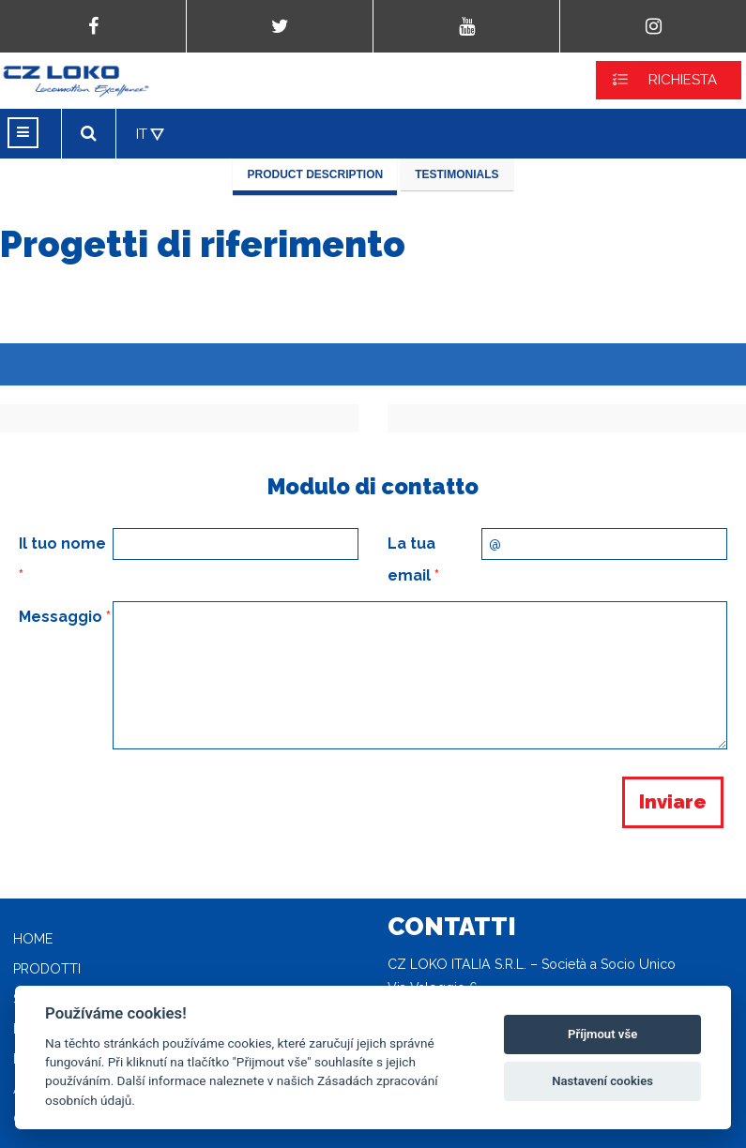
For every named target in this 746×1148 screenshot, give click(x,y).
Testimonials (456, 174)
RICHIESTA (682, 79)
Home (33, 938)
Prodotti (47, 968)
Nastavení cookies (602, 1081)
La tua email (413, 559)
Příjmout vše (602, 1034)
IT (141, 134)
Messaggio (65, 617)
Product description (315, 174)
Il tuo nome (62, 559)
